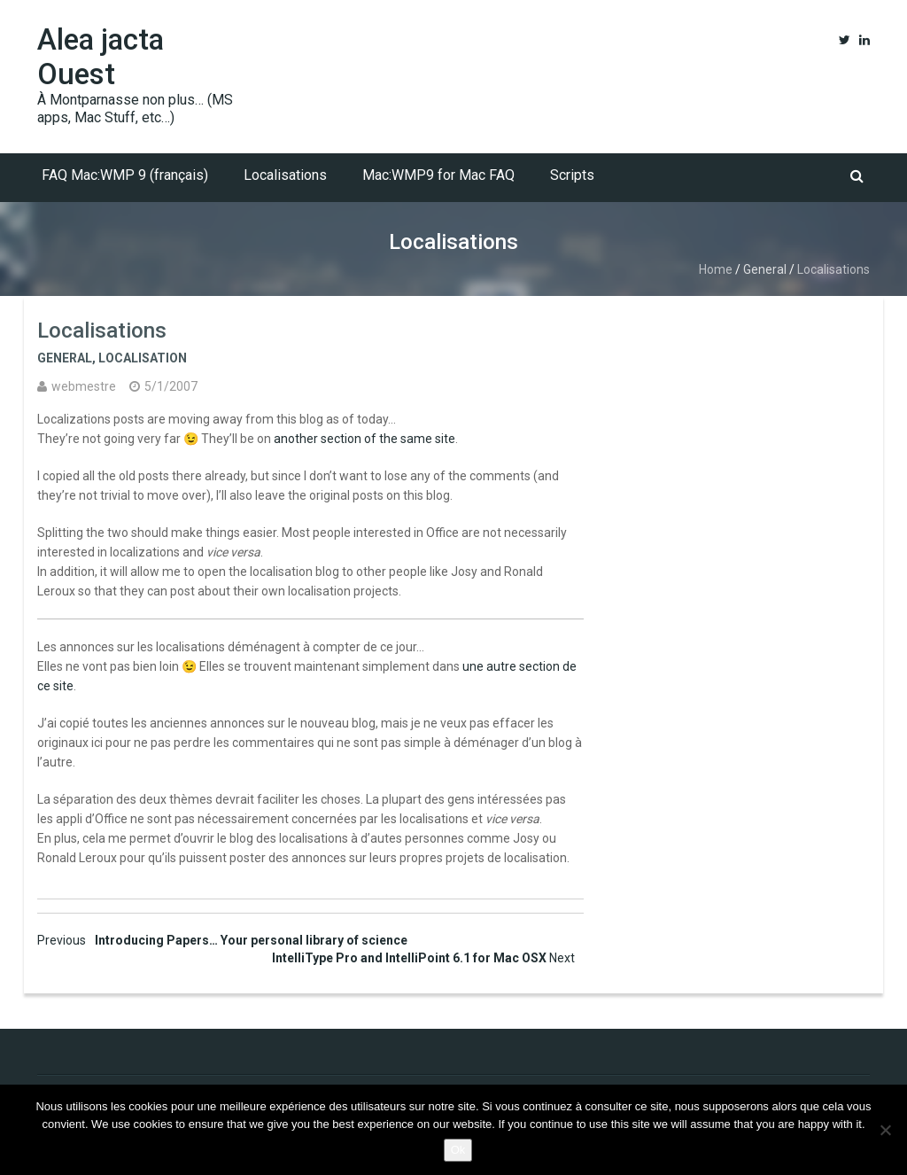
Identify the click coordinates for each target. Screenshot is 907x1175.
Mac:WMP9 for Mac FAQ (438, 175)
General (765, 269)
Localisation (142, 358)
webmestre (83, 386)
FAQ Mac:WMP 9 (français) (125, 175)
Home (716, 269)
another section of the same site (364, 439)
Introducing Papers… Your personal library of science (222, 940)
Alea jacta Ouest (100, 56)
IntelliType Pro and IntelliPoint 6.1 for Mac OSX (423, 958)
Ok (458, 1149)
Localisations (285, 175)
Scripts (572, 175)
